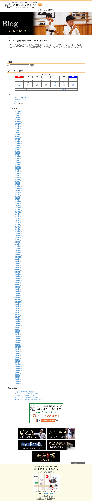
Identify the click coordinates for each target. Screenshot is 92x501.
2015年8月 (18, 351)
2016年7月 (18, 331)
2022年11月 (18, 188)
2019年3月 (18, 271)
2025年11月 (18, 121)
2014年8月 (18, 374)
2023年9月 (18, 170)
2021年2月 (18, 228)
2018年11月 (18, 278)
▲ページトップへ (78, 463)
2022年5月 (18, 200)
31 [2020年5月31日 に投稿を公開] (19, 87)
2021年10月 (18, 213)
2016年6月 (18, 333)
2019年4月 (18, 269)
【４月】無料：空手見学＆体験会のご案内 (28, 399)
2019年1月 (18, 275)
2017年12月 (18, 299)
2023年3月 (18, 181)
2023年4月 (18, 179)
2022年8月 (18, 194)
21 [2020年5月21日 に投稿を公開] (55, 84)
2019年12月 (18, 254)
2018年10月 (18, 280)
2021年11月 (18, 211)
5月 (17, 37)
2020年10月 (18, 235)
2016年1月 (18, 342)
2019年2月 (18, 273)
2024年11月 (18, 143)
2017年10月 (18, 303)
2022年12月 (18, 187)
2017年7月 (18, 308)
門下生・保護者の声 (21, 98)
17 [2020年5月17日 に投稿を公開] (19, 84)
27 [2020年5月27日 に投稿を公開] (46, 86)
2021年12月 (18, 209)
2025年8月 (18, 127)
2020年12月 (18, 232)
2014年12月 (18, 366)
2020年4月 (18, 247)
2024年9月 (18, 147)
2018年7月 (18, 286)
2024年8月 (18, 149)
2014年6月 (18, 378)
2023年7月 (18, 173)
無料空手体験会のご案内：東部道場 (32, 41)
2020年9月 (18, 237)
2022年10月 (18, 190)
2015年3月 (18, 361)
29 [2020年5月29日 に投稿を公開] (64, 86)
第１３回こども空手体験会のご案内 (26, 397)
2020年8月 (18, 239)
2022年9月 (18, 192)
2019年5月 (18, 267)
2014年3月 (18, 383)
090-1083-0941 (48, 493)
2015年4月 (18, 359)
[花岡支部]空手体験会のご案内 (24, 392)
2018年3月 (18, 293)
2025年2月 (18, 138)
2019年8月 (18, 262)
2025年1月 (18, 140)
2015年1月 (18, 365)
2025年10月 (18, 123)
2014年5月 (18, 380)
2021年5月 (18, 222)
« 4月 (28, 89)
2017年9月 (18, 305)
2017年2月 (18, 318)
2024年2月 (18, 160)
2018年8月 (18, 284)
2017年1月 (18, 320)
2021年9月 (18, 215)
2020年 (13, 37)
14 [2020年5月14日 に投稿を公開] (55, 82)
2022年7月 (18, 196)
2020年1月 (18, 252)
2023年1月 (18, 185)
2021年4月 (18, 224)
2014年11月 (18, 368)
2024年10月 (18, 145)
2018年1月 (18, 297)
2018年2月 (18, 295)
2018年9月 (18, 282)
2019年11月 (18, 256)
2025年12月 (18, 119)
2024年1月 (18, 162)
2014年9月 (18, 372)
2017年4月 (18, 314)
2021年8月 (18, 217)
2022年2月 (18, 205)
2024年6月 (18, 153)
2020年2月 (18, 250)
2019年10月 (18, 258)
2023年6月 (18, 175)
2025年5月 (18, 132)
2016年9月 (18, 327)
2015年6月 (18, 355)
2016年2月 (18, 340)
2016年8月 (18, 329)
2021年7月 (18, 218)
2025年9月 (18, 125)
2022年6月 (18, 198)
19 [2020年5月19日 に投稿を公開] (37, 84)
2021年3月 (18, 226)
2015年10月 (18, 348)
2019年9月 (18, 260)
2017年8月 (18, 306)
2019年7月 (18, 263)
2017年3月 (18, 316)
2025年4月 (18, 134)
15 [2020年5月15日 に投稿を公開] (64, 82)
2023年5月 (18, 177)
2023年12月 (18, 164)
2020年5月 (18, 245)
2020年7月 (18, 241)
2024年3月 (18, 158)
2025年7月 (18, 128)
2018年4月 (18, 292)
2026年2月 (18, 115)
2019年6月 (18, 265)
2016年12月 (18, 321)
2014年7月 (18, 376)
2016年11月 (18, 323)
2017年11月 (18, 301)
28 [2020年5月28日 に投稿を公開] (55, 86)
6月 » (64, 89)
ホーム (8, 37)
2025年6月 (18, 130)
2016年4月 (18, 336)
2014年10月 (18, 370)
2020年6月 (18, 243)
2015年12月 (18, 344)
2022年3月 (18, 203)
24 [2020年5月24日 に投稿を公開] (19, 86)
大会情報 (17, 100)
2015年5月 (18, 357)
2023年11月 (18, 166)
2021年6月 (18, 220)
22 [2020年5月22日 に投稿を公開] (64, 84)
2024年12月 (18, 142)
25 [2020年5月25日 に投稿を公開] (28, 86)
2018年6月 (18, 288)
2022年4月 (18, 202)
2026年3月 (18, 114)
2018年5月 (18, 290)
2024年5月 (18, 155)
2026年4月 (18, 112)
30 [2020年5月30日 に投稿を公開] (73, 86)
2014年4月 (18, 381)
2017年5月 (18, 312)
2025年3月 (18, 136)
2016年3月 (18, 338)
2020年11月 (18, 233)
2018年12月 (18, 277)
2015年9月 (18, 350)
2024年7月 (18, 151)
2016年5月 (18, 335)
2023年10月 (18, 168)
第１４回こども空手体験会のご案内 (26, 394)
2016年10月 (18, 325)
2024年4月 (18, 157)
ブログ (17, 101)
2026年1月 (18, 117)
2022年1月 (18, 207)
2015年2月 (18, 363)
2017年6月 (18, 310)
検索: (8, 65)
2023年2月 (18, 183)
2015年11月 (18, 346)
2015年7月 (18, 353)
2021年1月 (18, 230)
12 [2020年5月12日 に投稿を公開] (37, 82)
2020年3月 (18, 248)
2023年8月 (18, 172)
